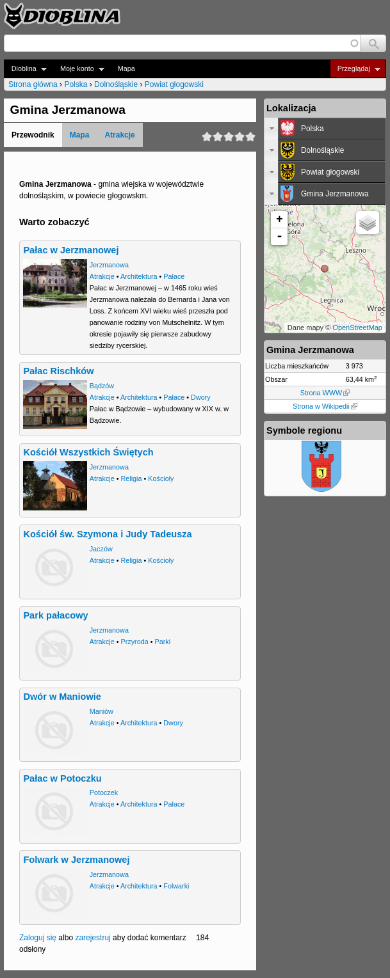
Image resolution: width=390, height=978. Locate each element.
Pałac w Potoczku (62, 778)
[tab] (325, 128)
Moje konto (78, 69)
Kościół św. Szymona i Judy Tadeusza (107, 534)
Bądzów (102, 386)
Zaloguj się (37, 937)
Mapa (126, 68)
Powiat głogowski (174, 84)
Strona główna (33, 84)
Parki (163, 641)
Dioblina (25, 69)
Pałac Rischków (58, 371)
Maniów (101, 711)
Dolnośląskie (116, 84)
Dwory (201, 397)
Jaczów (101, 549)
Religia (131, 478)
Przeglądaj (355, 69)
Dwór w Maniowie (62, 696)
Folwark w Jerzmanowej (76, 860)
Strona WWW (325, 393)
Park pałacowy (55, 615)
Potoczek (104, 792)
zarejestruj (92, 937)
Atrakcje (119, 134)
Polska (75, 84)
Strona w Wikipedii (325, 406)
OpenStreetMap (357, 327)
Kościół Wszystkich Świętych (88, 452)
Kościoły (161, 478)
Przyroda (135, 641)
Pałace (173, 276)
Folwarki (176, 886)
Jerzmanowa (109, 265)
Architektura (139, 276)
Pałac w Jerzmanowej (70, 250)
